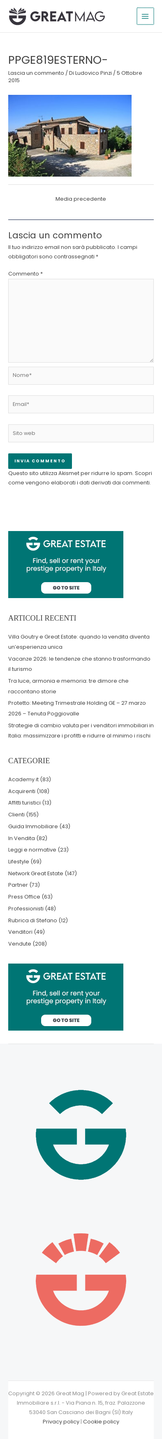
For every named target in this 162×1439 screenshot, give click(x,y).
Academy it (23, 779)
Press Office (24, 896)
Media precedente (81, 198)
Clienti (16, 814)
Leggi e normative (32, 849)
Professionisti (26, 908)
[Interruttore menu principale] (146, 16)
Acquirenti (21, 791)
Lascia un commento (36, 72)
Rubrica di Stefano (32, 920)
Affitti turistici (24, 802)
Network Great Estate (35, 873)
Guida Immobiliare (33, 826)
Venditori (20, 931)
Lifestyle (18, 861)
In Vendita (21, 838)
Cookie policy (101, 1421)
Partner (18, 884)
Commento (25, 273)
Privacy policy (61, 1421)
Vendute (19, 943)
